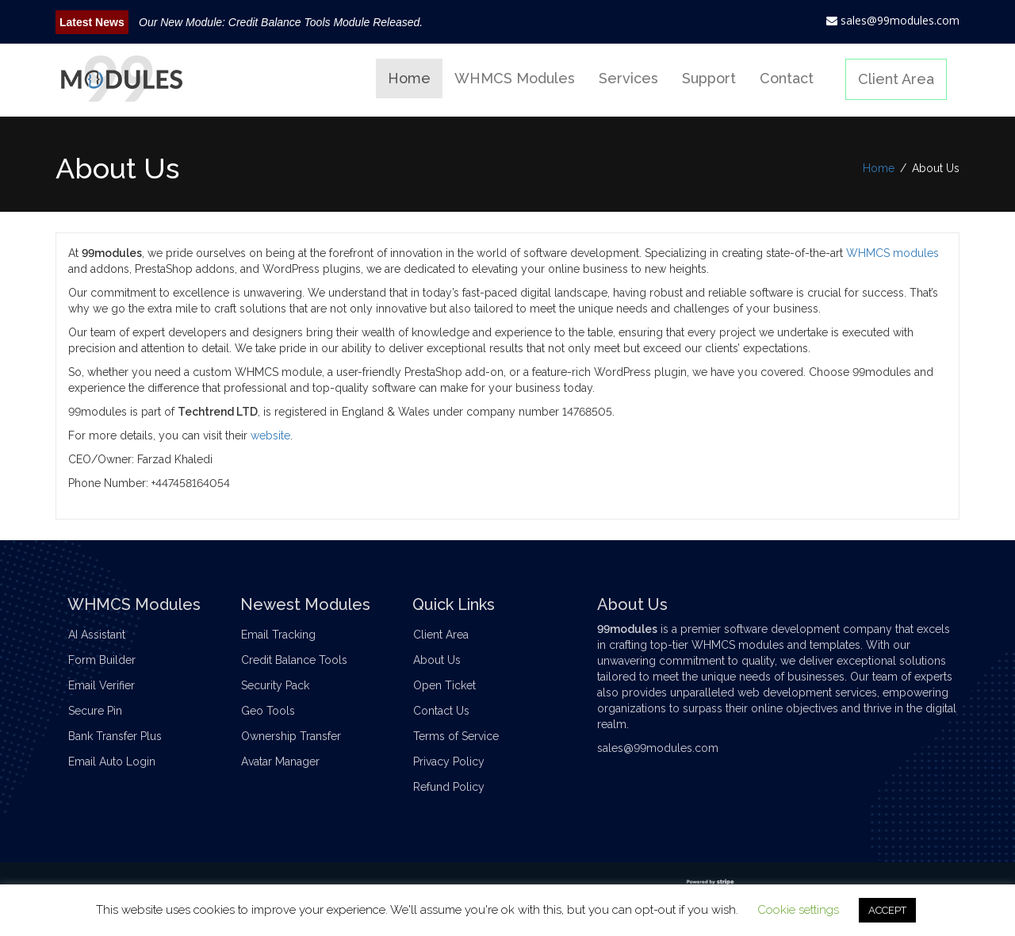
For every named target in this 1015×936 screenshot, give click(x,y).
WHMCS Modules (514, 78)
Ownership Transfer (296, 736)
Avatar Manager (286, 761)
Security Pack (280, 685)
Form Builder (107, 660)
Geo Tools (273, 710)
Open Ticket (450, 685)
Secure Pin (100, 710)
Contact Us (446, 710)
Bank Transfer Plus (120, 736)
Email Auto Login (117, 761)
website (270, 435)
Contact (787, 78)
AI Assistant (102, 634)
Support (709, 78)
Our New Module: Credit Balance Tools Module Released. (281, 22)
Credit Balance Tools (299, 660)
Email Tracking (284, 634)
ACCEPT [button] (887, 910)
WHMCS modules (892, 253)
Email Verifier (107, 685)
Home (409, 78)
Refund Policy (454, 787)
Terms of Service (461, 736)
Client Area (896, 79)
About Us (442, 660)
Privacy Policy (454, 761)
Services (628, 78)
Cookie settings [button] (798, 910)
